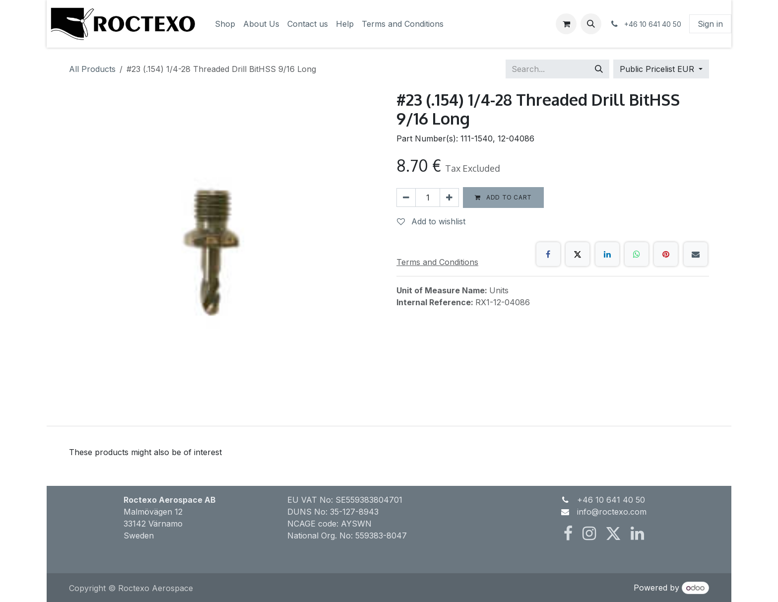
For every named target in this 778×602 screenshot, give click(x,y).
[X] (577, 254)
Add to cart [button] (503, 197)
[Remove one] (406, 197)
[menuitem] (225, 24)
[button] (591, 23)
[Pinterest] (666, 254)
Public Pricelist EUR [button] (658, 69)
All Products (92, 69)
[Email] (696, 254)
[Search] (598, 69)
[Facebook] (548, 254)
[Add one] (449, 197)
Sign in (710, 24)
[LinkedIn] (607, 254)
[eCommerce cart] (566, 23)
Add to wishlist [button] (431, 221)
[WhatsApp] (636, 254)
